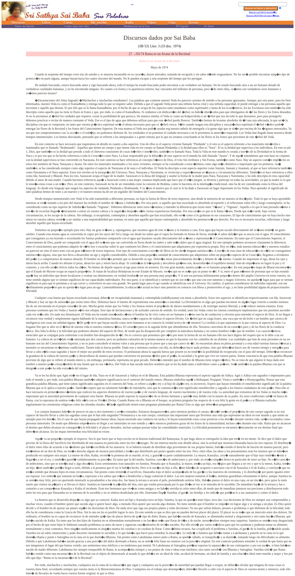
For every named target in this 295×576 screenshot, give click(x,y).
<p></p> (147, 16)
